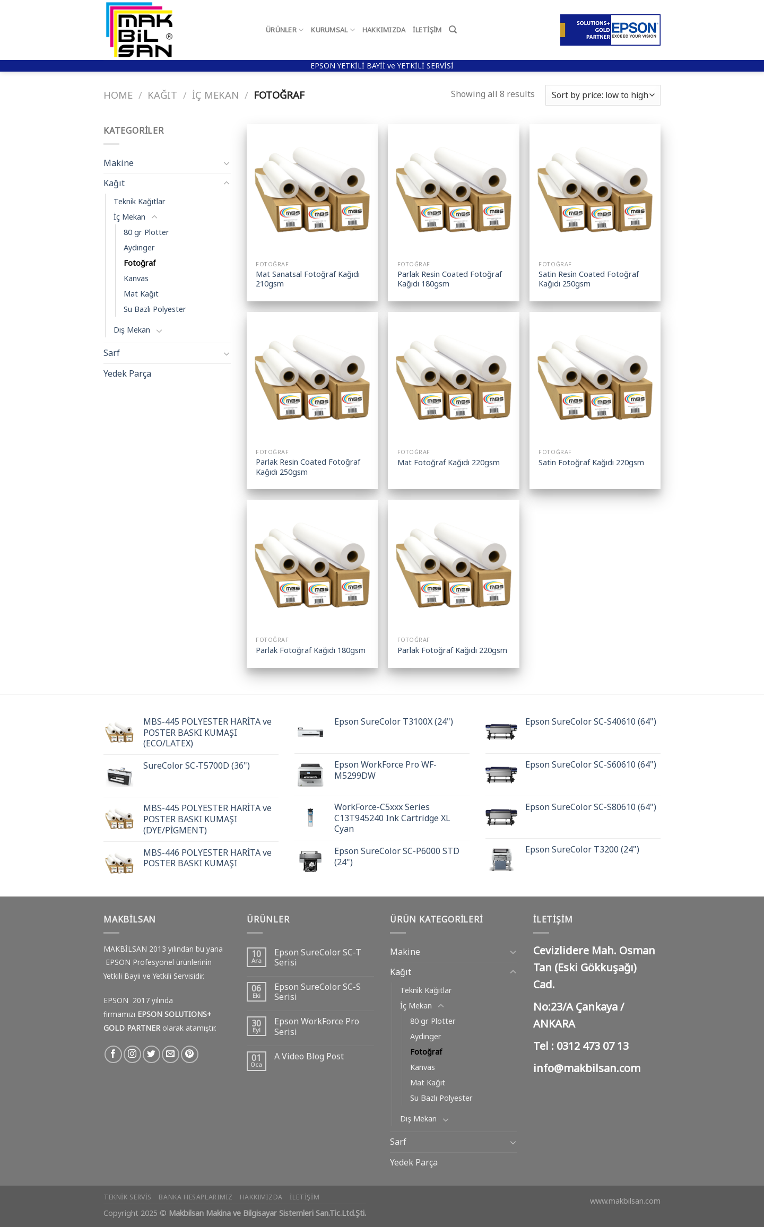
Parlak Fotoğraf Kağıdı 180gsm (311, 650)
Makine (118, 163)
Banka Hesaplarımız (195, 1197)
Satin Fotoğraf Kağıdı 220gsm (591, 462)
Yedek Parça (127, 373)
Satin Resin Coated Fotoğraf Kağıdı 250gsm (589, 279)
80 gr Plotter (146, 232)
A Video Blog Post (309, 1056)
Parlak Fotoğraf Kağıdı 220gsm (452, 650)
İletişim (427, 29)
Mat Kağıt (141, 294)
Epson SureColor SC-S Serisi (317, 992)
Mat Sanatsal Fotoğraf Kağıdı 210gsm (308, 279)
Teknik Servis (127, 1197)
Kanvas (136, 278)
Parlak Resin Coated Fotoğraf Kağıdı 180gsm (449, 279)
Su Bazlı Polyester (155, 309)
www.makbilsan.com (625, 1201)
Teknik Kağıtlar (140, 201)
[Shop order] (603, 95)
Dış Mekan (132, 330)
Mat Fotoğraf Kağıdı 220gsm (448, 462)
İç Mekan (215, 94)
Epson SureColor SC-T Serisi (317, 957)
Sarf (111, 353)
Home (118, 94)
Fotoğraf (139, 263)
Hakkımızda (384, 29)
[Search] (453, 30)
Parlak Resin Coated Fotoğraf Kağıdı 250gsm (308, 467)
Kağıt (162, 94)
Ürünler (284, 30)
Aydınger (139, 247)
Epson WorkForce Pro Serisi (316, 1026)
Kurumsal (333, 30)
